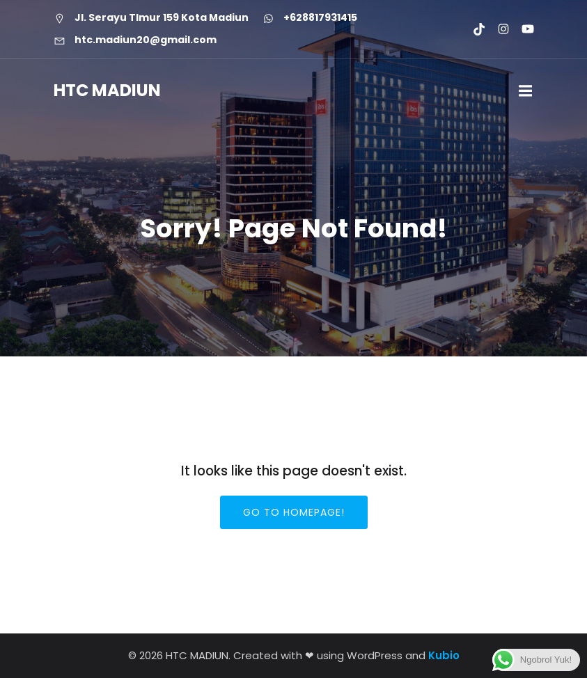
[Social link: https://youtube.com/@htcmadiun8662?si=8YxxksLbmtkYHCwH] (522, 29)
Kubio (444, 655)
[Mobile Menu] (525, 91)
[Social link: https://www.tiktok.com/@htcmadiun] (473, 29)
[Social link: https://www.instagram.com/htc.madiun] (497, 29)
